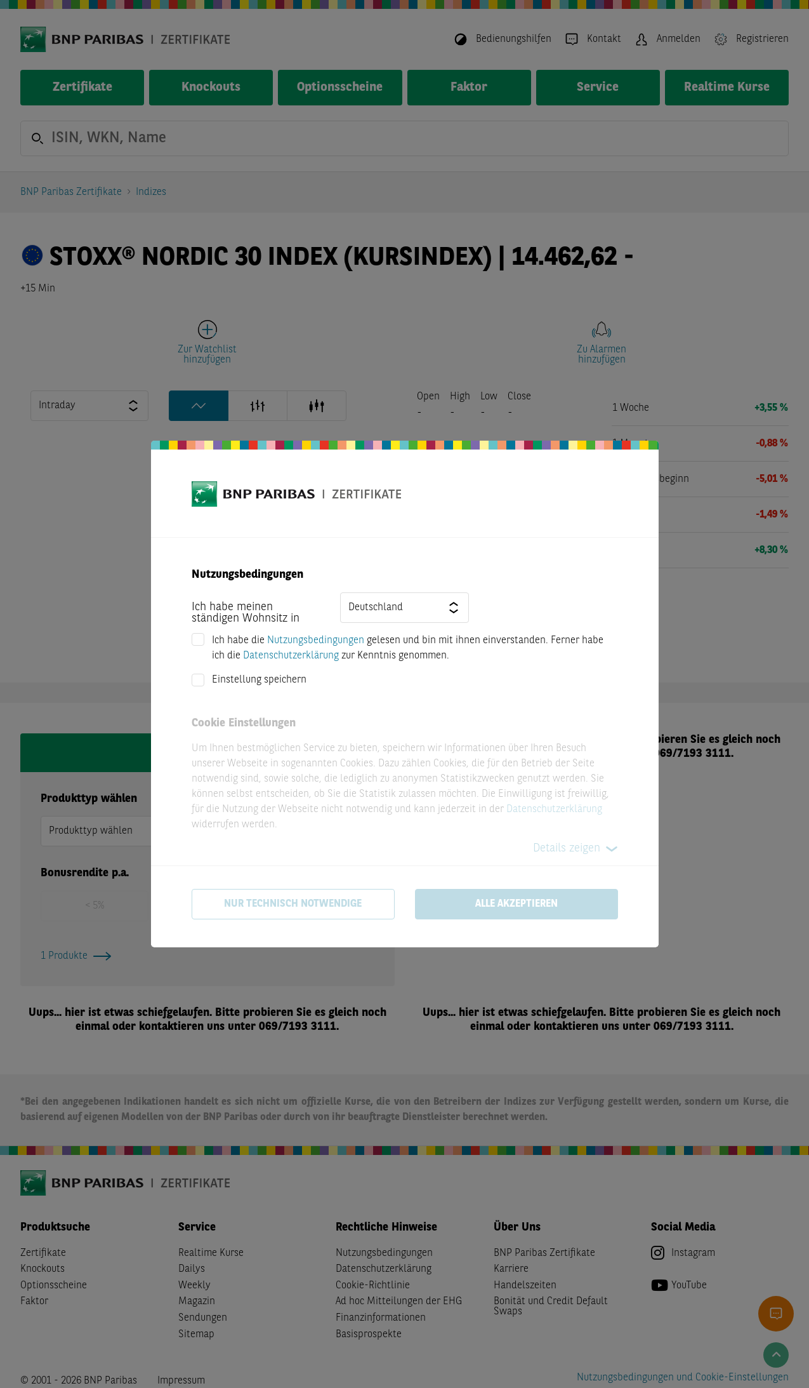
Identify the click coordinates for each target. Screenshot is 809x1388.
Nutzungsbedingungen (315, 641)
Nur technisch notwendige (293, 904)
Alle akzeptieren (516, 904)
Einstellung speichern (259, 680)
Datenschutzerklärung (291, 656)
